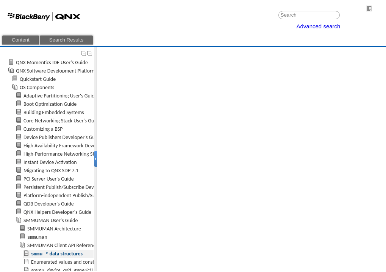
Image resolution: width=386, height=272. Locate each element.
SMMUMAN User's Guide (50, 220)
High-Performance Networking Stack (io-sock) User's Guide (86, 154)
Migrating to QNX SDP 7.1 (50, 170)
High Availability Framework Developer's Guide (73, 145)
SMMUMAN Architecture (54, 229)
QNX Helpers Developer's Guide (57, 212)
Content (21, 39)
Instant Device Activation (50, 162)
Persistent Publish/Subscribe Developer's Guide (74, 187)
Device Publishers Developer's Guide (62, 137)
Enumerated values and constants (67, 262)
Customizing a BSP (43, 129)
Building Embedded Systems (53, 112)
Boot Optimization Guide (50, 104)
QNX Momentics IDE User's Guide (52, 62)
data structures (57, 253)
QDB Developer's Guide (48, 204)
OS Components (37, 87)
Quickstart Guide (38, 79)
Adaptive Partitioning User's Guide (60, 96)
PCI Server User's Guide (48, 179)
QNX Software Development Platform (56, 71)
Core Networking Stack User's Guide (62, 120)
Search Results (66, 39)
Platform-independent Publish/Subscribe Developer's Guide (87, 195)
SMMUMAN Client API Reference (62, 245)
